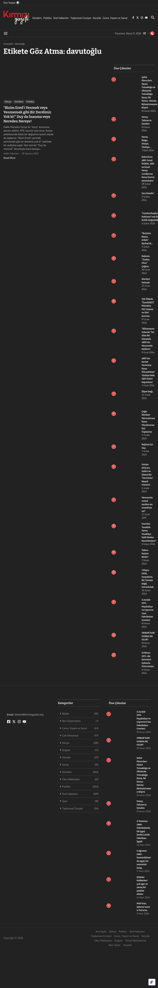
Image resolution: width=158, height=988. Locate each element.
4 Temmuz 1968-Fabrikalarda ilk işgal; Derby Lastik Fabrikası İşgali (143, 838)
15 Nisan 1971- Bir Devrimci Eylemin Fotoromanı (148, 663)
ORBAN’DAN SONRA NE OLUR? (148, 639)
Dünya (8, 101)
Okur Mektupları (103, 947)
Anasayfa (8, 43)
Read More (9, 157)
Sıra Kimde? (148, 196)
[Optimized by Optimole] (151, 982)
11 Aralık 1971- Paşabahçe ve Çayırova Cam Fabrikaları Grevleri (148, 613)
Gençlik (97, 17)
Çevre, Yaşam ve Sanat (115, 17)
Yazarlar (127, 951)
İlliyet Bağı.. (148, 394)
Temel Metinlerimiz (135, 947)
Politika (48, 17)
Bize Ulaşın (114, 951)
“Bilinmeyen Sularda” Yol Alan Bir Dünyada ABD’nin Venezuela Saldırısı (148, 342)
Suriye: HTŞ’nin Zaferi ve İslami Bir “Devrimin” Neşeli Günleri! (147, 478)
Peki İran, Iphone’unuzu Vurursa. (143, 913)
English (119, 947)
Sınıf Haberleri (61, 17)
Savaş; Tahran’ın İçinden (147, 120)
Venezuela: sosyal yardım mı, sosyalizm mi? (147, 508)
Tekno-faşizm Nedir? (145, 557)
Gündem (37, 17)
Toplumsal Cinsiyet (80, 17)
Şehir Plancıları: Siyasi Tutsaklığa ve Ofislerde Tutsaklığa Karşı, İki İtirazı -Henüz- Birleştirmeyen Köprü (144, 781)
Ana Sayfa (101, 938)
